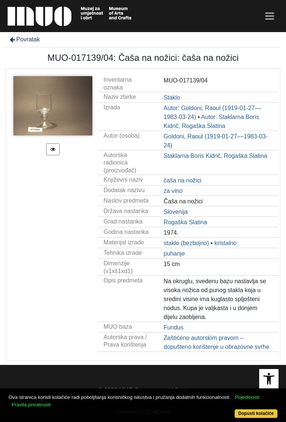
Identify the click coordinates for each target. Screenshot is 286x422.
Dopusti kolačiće (256, 413)
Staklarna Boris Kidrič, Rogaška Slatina (215, 156)
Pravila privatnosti (31, 404)
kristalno (225, 243)
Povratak (24, 39)
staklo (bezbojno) (186, 243)
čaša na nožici (182, 180)
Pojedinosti (247, 397)
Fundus (173, 327)
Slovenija (175, 212)
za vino (172, 191)
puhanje (174, 253)
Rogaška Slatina (185, 222)
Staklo (171, 97)
